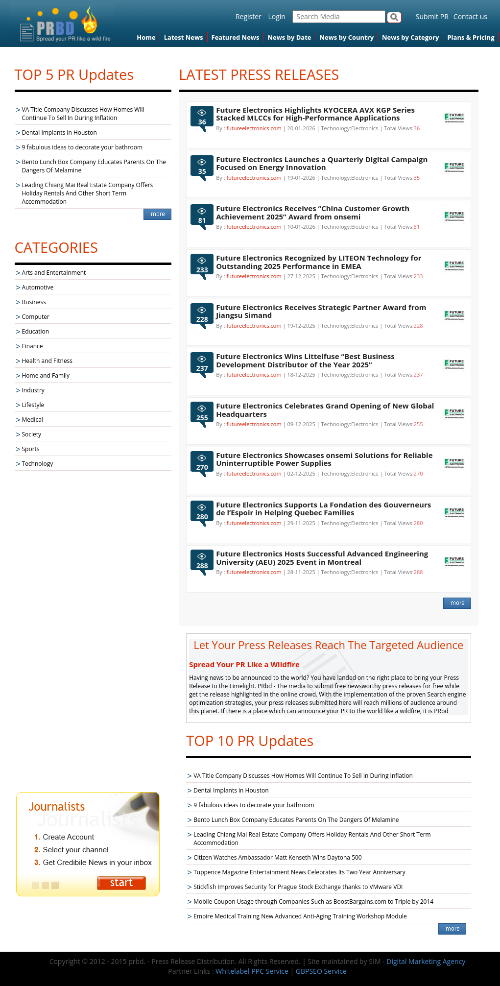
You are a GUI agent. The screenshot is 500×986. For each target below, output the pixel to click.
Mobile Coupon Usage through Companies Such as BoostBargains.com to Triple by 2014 (313, 901)
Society (32, 434)
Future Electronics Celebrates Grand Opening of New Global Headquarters (325, 410)
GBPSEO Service (321, 971)
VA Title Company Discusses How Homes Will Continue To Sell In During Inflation (83, 113)
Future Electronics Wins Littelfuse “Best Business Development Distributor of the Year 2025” (305, 360)
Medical (32, 419)
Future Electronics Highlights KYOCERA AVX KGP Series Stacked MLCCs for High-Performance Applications (315, 114)
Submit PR (432, 16)
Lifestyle (33, 405)
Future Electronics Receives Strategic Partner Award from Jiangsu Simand (321, 311)
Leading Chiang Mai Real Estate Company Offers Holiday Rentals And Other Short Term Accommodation (87, 193)
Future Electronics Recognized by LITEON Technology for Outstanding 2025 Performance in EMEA (318, 262)
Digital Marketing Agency (425, 961)
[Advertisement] (93, 632)
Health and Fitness (47, 361)
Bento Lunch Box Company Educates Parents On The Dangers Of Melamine (296, 820)
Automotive (38, 287)
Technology (37, 463)
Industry (33, 390)
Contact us (470, 16)
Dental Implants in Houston (59, 132)
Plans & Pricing (470, 37)
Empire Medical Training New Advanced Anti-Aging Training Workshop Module (300, 916)
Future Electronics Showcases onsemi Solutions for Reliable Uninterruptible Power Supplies (324, 459)
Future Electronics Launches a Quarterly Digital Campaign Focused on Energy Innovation (322, 163)
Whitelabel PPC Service (251, 971)
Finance (32, 346)
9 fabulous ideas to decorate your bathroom (82, 147)
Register (249, 16)
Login (276, 16)
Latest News (183, 37)
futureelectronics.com (253, 128)
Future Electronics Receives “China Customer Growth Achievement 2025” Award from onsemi (312, 212)
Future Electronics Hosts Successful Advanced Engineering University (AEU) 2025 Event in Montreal (322, 558)
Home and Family (46, 375)
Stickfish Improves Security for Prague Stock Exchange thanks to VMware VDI (298, 887)
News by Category (410, 37)
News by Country (346, 37)
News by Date (289, 37)
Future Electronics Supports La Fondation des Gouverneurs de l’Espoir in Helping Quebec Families (323, 509)
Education (35, 331)
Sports (31, 449)
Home (146, 37)
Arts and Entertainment (54, 272)
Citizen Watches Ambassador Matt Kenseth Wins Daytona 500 (277, 857)
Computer (36, 317)
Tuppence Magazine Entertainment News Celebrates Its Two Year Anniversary (299, 872)
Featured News (236, 37)
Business (34, 302)
